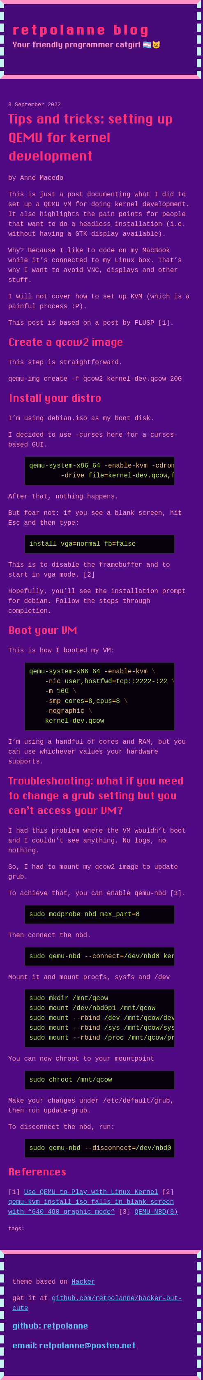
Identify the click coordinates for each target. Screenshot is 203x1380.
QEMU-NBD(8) (156, 1212)
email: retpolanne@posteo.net (73, 1345)
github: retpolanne (50, 1325)
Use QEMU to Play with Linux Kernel (91, 1192)
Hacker (83, 1282)
